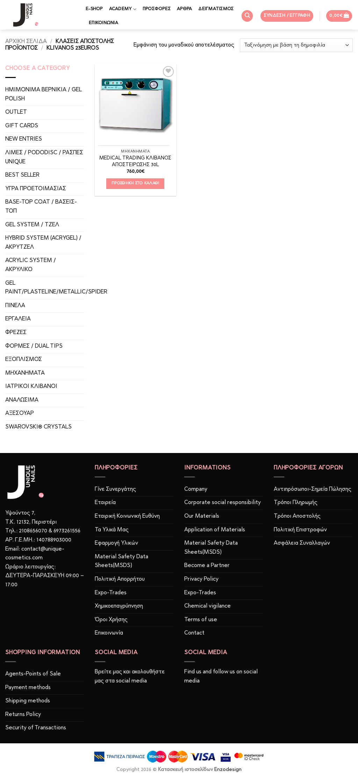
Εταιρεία (105, 502)
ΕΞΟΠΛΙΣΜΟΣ (23, 359)
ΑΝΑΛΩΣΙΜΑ (21, 400)
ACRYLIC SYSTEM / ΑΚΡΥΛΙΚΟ (30, 265)
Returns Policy (23, 714)
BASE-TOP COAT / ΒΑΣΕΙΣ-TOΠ (41, 206)
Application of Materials (214, 530)
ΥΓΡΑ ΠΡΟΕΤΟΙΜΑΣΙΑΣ (35, 189)
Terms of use (200, 620)
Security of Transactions (35, 728)
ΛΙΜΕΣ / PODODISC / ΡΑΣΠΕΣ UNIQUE (44, 157)
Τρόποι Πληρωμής (295, 502)
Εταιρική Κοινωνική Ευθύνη (127, 516)
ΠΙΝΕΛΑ (15, 306)
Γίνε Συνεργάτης (115, 489)
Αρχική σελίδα (26, 41)
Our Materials (201, 516)
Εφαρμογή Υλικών (116, 543)
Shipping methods (27, 701)
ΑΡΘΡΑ (184, 9)
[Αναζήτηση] (247, 16)
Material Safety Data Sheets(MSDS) (121, 561)
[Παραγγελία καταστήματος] (296, 45)
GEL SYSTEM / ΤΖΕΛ (32, 225)
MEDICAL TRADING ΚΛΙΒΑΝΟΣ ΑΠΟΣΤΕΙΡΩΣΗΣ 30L (135, 162)
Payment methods (28, 688)
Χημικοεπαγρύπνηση (119, 606)
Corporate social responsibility (222, 502)
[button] (287, 16)
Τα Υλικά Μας (112, 530)
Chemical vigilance (207, 606)
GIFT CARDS (21, 126)
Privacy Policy (201, 579)
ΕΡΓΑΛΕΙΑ (18, 319)
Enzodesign (228, 769)
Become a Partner (207, 565)
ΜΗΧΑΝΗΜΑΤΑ (25, 373)
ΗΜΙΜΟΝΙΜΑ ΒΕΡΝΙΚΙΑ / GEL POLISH (43, 94)
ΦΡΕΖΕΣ (16, 332)
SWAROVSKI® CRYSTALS (38, 427)
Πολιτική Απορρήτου (120, 579)
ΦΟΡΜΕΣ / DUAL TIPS (34, 346)
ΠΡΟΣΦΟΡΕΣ (157, 9)
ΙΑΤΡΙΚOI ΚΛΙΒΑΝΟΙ (31, 386)
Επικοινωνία (109, 633)
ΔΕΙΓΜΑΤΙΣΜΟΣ (216, 9)
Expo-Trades (111, 593)
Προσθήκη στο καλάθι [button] (135, 183)
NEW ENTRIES (23, 139)
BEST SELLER (22, 175)
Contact (194, 633)
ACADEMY (122, 9)
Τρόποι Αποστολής (297, 516)
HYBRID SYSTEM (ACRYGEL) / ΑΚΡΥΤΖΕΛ (43, 242)
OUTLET (16, 112)
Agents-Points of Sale (33, 674)
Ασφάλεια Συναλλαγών (302, 543)
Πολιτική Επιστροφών (300, 530)
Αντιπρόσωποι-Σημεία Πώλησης (312, 489)
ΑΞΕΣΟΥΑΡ (19, 413)
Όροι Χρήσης (111, 620)
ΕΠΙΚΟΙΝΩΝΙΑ (103, 23)
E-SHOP (94, 9)
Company (195, 489)
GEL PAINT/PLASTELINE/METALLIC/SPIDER (56, 288)
